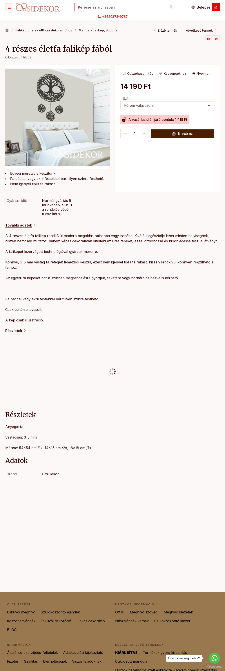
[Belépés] (201, 7)
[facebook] (208, 38)
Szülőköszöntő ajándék (61, 612)
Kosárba (182, 134)
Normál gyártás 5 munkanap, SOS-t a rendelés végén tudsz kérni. (57, 207)
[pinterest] (216, 38)
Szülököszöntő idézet (172, 621)
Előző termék (165, 30)
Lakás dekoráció (91, 621)
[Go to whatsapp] (214, 658)
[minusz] (125, 134)
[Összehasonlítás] (138, 73)
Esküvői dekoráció (56, 621)
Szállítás (31, 661)
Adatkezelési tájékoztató (83, 652)
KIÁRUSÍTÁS (126, 652)
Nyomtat (201, 73)
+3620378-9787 (115, 16)
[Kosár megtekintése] (216, 7)
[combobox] (124, 7)
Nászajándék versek (132, 621)
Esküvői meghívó (21, 612)
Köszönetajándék (21, 621)
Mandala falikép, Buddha (98, 30)
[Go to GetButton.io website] (214, 666)
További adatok (20, 225)
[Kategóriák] (9, 7)
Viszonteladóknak (87, 661)
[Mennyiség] (134, 134)
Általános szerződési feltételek (32, 652)
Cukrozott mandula (131, 661)
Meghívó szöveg (144, 612)
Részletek (16, 330)
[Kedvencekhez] (173, 73)
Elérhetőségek (55, 661)
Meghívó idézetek (178, 612)
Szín (126, 98)
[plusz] (144, 134)
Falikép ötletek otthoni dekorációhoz (43, 30)
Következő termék (201, 30)
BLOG (12, 629)
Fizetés (13, 661)
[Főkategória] (7, 30)
